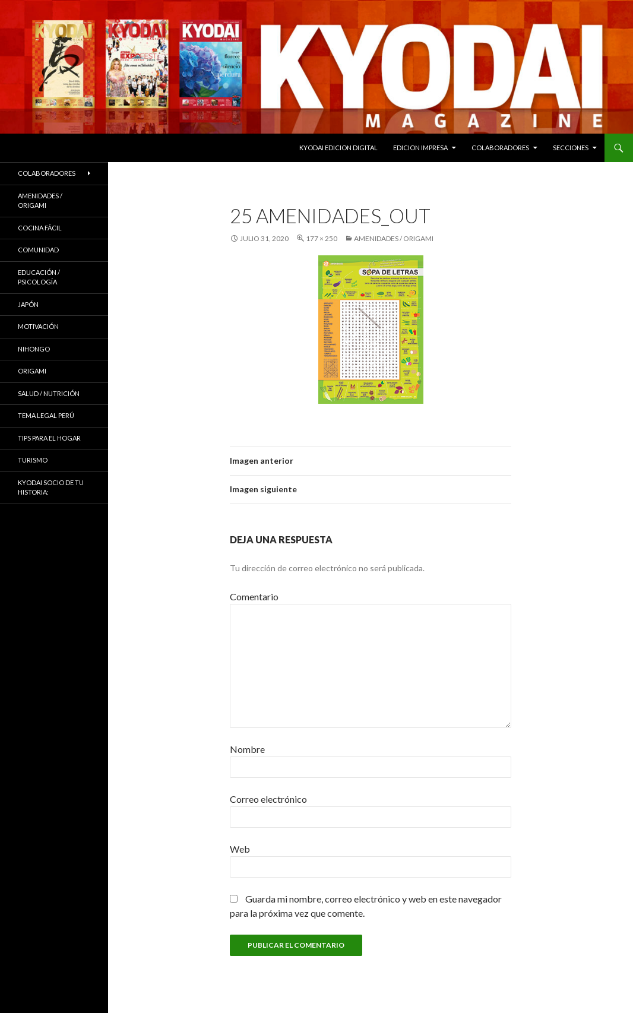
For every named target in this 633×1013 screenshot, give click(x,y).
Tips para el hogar (49, 438)
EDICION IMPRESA (420, 147)
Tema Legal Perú (46, 415)
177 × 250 (321, 238)
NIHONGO (34, 349)
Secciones (570, 147)
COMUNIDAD (38, 250)
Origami (32, 371)
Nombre (247, 749)
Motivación (38, 326)
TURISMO (33, 460)
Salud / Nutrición (49, 393)
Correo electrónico (268, 799)
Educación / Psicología (39, 277)
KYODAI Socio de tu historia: (51, 487)
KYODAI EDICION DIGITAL (338, 147)
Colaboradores (500, 147)
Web (240, 848)
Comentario (254, 596)
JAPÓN (28, 304)
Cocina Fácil (40, 228)
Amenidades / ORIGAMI (393, 238)
